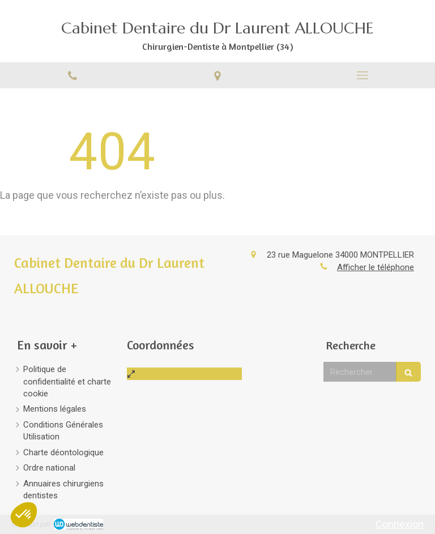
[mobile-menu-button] (362, 75)
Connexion (400, 524)
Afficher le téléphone (375, 267)
